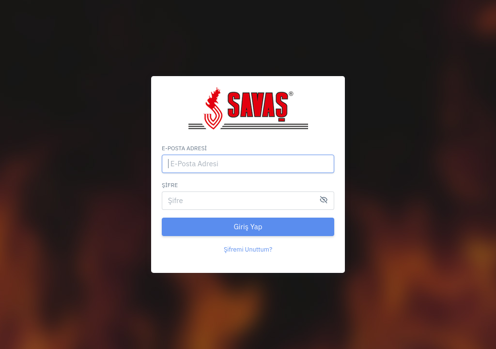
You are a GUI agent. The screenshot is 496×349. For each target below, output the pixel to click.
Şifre (170, 185)
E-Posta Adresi (184, 148)
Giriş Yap (247, 226)
